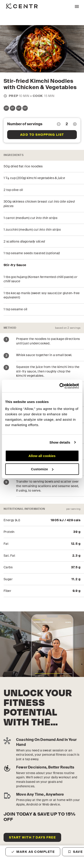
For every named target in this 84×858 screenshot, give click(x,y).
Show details (60, 442)
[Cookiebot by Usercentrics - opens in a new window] (60, 386)
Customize (42, 469)
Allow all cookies (42, 456)
